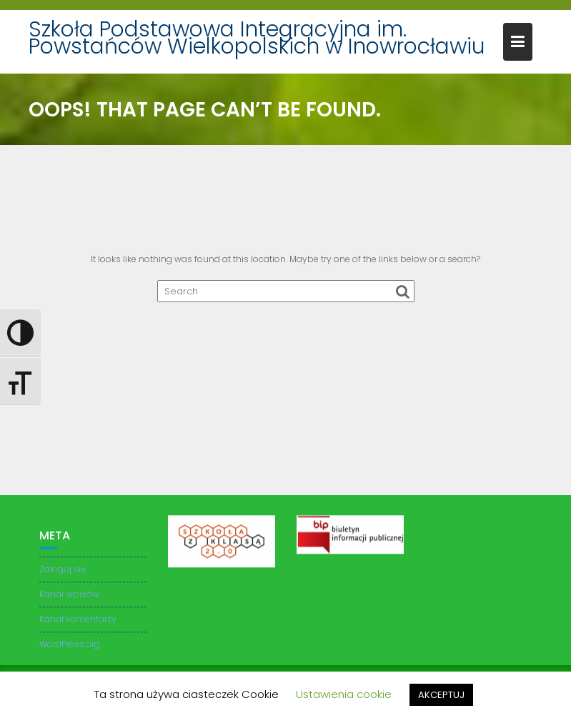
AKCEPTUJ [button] (441, 695)
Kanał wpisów (69, 596)
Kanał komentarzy (77, 621)
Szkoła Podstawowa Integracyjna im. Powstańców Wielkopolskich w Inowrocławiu (257, 37)
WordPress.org (69, 646)
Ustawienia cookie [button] (344, 694)
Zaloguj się (62, 571)
